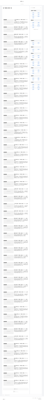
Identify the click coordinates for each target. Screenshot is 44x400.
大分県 (38, 84)
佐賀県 (33, 86)
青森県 (33, 14)
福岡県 (33, 84)
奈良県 (38, 63)
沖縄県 (38, 89)
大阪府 (33, 65)
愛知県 (38, 55)
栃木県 (33, 24)
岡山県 (33, 73)
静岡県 (33, 57)
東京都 (38, 24)
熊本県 (33, 89)
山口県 (38, 71)
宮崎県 (38, 86)
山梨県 (33, 44)
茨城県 (33, 22)
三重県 (38, 57)
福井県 (38, 49)
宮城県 (33, 17)
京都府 (33, 63)
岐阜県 (33, 55)
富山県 (33, 49)
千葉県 (38, 22)
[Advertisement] (15, 13)
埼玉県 (33, 27)
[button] (40, 7)
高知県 (38, 79)
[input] (36, 7)
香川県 (33, 79)
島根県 (33, 71)
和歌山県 (38, 65)
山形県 (38, 14)
